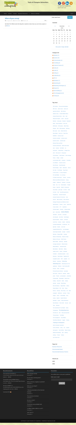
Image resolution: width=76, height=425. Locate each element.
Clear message (68, 155)
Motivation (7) (57, 80)
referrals (54, 283)
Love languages (66, 229)
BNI (58, 128)
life (68, 224)
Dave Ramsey (55, 165)
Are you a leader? (7, 385)
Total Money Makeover (57, 320)
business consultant (56, 138)
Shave (68, 293)
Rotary (66, 288)
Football (68, 184)
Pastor (58, 268)
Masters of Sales (65, 236)
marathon (68, 231)
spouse (59, 300)
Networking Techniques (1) (60, 85)
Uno (64, 327)
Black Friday (66, 125)
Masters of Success (56, 239)
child (54, 152)
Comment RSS (7, 392)
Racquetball (61, 278)
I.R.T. (60, 206)
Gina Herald (55, 189)
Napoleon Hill (66, 256)
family (54, 184)
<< (55, 26)
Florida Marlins (63, 184)
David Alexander (62, 165)
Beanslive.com (51, 420)
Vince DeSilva (61, 330)
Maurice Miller (55, 241)
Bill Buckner (55, 125)
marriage (65, 234)
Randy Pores (67, 278)
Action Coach (60, 108)
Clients (54, 157)
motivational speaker (61, 253)
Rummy (54, 290)
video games (55, 330)
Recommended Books (57, 349)
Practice (57, 275)
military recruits (55, 251)
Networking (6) (57, 83)
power (54, 275)
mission (61, 251)
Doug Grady (65, 170)
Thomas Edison (56, 315)
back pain (66, 118)
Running (58, 290)
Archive (10, 13)
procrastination (63, 275)
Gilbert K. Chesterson (65, 187)
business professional (57, 145)
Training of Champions (58, 322)
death (61, 167)
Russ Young (63, 290)
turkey (61, 327)
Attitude (24, 20)
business (55, 135)
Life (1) (55, 78)
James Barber (18, 20)
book (59, 130)
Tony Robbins (63, 317)
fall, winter (68, 182)
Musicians (55, 256)
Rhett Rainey (63, 283)
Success (66, 302)
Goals (69, 189)
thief (59, 312)
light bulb (54, 226)
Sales (70, 290)
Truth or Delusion (56, 327)
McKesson (61, 241)
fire (59, 184)
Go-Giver (54, 192)
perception (62, 268)
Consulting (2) (57, 62)
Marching (54, 234)
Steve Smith (61, 302)
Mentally (65, 241)
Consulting (68, 160)
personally (66, 271)
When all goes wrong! (12, 18)
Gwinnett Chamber (62, 194)
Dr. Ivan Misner (56, 175)
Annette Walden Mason (64, 113)
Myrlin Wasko (60, 256)
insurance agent (56, 209)
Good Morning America (64, 192)
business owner (64, 138)
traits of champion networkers (58, 325)
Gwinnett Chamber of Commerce (59, 197)
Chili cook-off (58, 152)
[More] (8, 25)
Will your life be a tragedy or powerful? (36, 381)
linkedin (58, 226)
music (67, 253)
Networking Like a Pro (66, 263)
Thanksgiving (55, 310)
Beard (54, 123)
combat (61, 157)
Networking (64, 261)
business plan (62, 140)
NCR (62, 258)
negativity (65, 258)
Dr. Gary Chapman (63, 172)
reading (54, 280)
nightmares (55, 266)
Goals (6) (56, 70)
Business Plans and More (57, 143)
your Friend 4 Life (56, 337)
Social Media (62, 295)
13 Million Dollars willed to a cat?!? (35, 408)
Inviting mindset (67, 209)
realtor (63, 280)
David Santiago (56, 167)
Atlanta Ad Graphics (56, 118)
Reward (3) (56, 88)
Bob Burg (67, 128)
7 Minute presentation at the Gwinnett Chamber (35, 390)
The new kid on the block (9, 373)
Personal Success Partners (58, 271)
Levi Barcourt (64, 224)
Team (54, 305)
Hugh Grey (69, 204)
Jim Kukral (64, 214)
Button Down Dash (65, 145)
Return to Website (35, 13)
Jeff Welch (55, 214)
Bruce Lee (60, 133)
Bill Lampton (60, 125)
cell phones (55, 150)
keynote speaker (56, 219)
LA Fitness (66, 219)
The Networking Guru (64, 310)
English (54, 182)
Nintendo (59, 266)
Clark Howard (61, 155)
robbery (67, 285)
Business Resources (23, 13)
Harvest (54, 199)
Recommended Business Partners (60, 351)
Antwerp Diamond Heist (57, 116)
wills (63, 332)
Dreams (64, 177)
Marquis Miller (60, 234)
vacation (67, 327)
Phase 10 (60, 273)
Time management (56, 317)
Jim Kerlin (59, 214)
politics (68, 273)
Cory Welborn (55, 162)
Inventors (61, 209)
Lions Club (63, 226)
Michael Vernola (63, 246)
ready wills (59, 280)
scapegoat (55, 293)
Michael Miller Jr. (56, 246)
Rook (63, 288)
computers (63, 160)
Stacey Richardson (64, 300)
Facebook (63, 182)
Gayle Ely (58, 187)
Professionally (55, 278)
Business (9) (56, 57)
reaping (66, 280)
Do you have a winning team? (34, 377)
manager (63, 231)
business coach (60, 135)
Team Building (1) (58, 90)
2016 (53, 363)
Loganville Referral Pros (57, 229)
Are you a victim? (31, 400)
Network (54, 261)
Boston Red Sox (64, 130)
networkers (59, 261)
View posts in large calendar (62, 46)
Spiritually (55, 300)
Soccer (58, 295)
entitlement (59, 182)
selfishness (60, 293)
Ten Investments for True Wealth (59, 307)
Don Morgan (60, 170)
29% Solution (55, 106)
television (58, 305)
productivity (69, 275)
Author (62, 118)
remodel (58, 283)
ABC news (55, 108)
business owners (56, 140)
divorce (69, 167)
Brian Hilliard (55, 133)
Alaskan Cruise (55, 113)
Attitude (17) (56, 55)
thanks (67, 307)
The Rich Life (55, 312)
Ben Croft (65, 123)
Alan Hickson (63, 111)
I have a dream (55, 206)
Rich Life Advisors (56, 285)
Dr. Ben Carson (56, 172)
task (70, 302)
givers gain (60, 189)
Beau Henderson (59, 123)
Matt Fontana (63, 239)
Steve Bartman (55, 302)
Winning (66, 332)
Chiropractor (64, 152)
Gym (67, 197)
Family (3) (56, 68)
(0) (46, 20)
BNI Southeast (62, 128)
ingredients (64, 206)
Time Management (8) (59, 93)
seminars (64, 293)
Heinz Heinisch (66, 199)
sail (67, 290)
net (69, 258)
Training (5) (56, 95)
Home (5, 13)
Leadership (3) (57, 75)
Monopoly (65, 251)
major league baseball (57, 231)
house (65, 204)
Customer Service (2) (58, 65)
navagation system (56, 258)
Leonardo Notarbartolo (57, 224)
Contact (15, 13)
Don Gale (54, 170)
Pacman (54, 268)
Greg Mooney (55, 194)
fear (57, 184)
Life (27, 20)
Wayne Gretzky (68, 330)
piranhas (64, 273)
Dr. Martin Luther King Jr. (57, 177)
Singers (54, 295)
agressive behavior (56, 111)
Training (67, 320)
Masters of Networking (57, 236)
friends (54, 187)
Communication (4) (58, 60)
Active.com (66, 108)
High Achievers (55, 204)
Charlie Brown (60, 150)
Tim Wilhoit (62, 315)
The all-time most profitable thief (10, 379)
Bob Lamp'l (55, 130)
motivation (55, 253)
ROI (60, 288)
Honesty (61, 204)
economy (68, 177)
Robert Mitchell (55, 288)
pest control (55, 273)
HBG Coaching (59, 199)
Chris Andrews (55, 155)
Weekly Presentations (57, 332)
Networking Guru (57, 263)
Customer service (62, 162)
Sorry (67, 295)
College (57, 157)
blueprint (54, 128)
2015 (53, 361)
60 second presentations (63, 106)
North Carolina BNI (65, 266)
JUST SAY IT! (30, 412)
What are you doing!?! (32, 386)
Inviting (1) (56, 73)
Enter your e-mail (55, 377)
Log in (71, 13)
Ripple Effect (63, 285)
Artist (64, 116)
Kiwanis (61, 219)
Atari (66, 116)
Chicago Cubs (67, 150)
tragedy (63, 320)
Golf (58, 192)
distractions (65, 167)
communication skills (57, 160)
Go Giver (65, 189)
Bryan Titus (66, 133)
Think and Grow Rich (65, 312)
